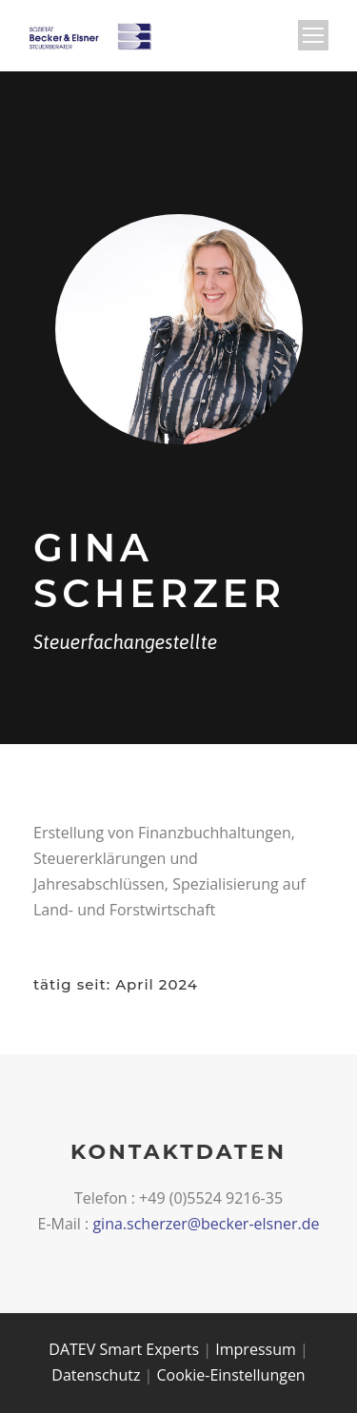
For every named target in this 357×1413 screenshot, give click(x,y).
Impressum (255, 1349)
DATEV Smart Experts (124, 1349)
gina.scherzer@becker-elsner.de (205, 1223)
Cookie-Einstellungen (231, 1374)
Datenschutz (95, 1374)
